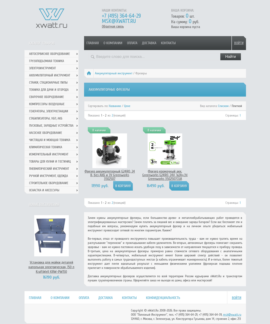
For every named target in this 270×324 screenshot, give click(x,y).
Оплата (132, 43)
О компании (112, 43)
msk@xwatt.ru (119, 21)
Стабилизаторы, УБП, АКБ (45, 118)
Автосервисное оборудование (49, 54)
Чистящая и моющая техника (49, 140)
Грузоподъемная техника (46, 61)
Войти (239, 43)
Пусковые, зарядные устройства (51, 126)
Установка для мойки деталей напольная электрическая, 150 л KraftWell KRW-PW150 (51, 267)
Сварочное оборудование (46, 97)
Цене (127, 106)
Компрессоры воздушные (46, 104)
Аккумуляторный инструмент (113, 73)
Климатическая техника (45, 147)
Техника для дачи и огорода (49, 90)
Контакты (168, 43)
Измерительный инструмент (48, 154)
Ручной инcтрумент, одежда (48, 176)
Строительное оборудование (48, 183)
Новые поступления (44, 204)
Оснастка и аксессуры (44, 190)
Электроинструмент (42, 68)
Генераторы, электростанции (48, 111)
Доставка (149, 43)
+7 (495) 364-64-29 (121, 16)
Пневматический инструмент (49, 169)
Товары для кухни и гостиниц (50, 162)
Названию (115, 106)
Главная (92, 43)
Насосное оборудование (45, 133)
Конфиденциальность (163, 298)
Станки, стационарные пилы (48, 83)
